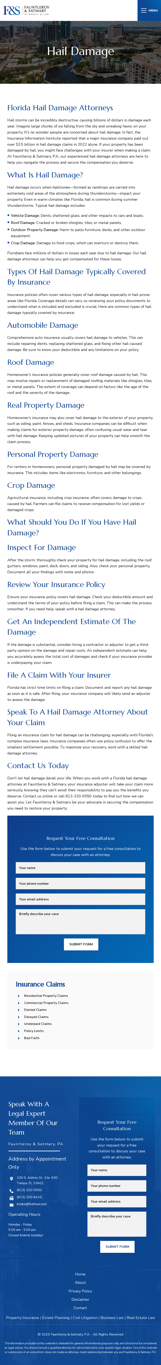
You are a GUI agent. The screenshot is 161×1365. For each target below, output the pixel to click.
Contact (80, 1307)
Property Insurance (22, 1317)
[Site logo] (26, 10)
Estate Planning (56, 1317)
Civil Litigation (85, 1317)
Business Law (112, 1317)
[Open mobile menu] (149, 10)
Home (80, 1274)
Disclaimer (80, 1299)
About (80, 1282)
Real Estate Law (141, 1317)
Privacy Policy (80, 1291)
